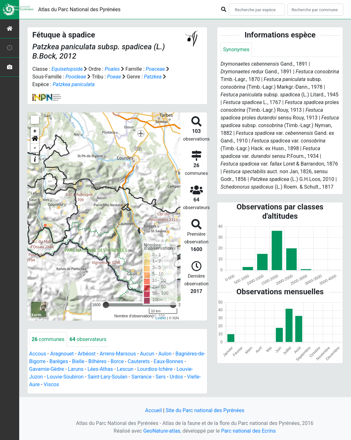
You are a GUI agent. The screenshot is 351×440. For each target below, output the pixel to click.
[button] (35, 139)
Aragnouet (62, 354)
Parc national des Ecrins (248, 431)
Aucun (147, 354)
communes (48, 339)
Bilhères (97, 361)
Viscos (51, 384)
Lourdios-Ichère (154, 369)
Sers (161, 377)
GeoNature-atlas (161, 431)
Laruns (76, 369)
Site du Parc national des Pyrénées (205, 410)
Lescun (125, 369)
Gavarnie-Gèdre (46, 369)
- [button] (35, 148)
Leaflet (161, 318)
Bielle (78, 361)
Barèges (59, 361)
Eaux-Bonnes (168, 361)
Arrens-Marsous (118, 354)
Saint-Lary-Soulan (107, 377)
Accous (37, 354)
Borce (117, 361)
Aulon (165, 354)
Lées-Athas (100, 369)
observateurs (87, 339)
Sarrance (142, 377)
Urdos (176, 377)
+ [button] (35, 131)
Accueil (153, 410)
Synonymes (236, 49)
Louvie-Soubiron (65, 377)
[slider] (106, 305)
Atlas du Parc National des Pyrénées (79, 9)
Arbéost (87, 354)
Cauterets (139, 361)
